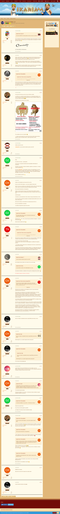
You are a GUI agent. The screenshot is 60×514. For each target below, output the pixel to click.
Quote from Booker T (20, 257)
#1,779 (41, 467)
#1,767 (41, 180)
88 (6, 496)
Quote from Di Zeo (19, 265)
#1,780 (41, 482)
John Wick (13, 23)
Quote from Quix (19, 383)
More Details (54, 512)
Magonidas (20, 169)
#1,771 (41, 278)
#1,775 (41, 366)
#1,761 (41, 30)
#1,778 (41, 415)
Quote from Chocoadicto (20, 213)
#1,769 (41, 226)
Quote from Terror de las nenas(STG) (24, 76)
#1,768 (41, 210)
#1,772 (41, 316)
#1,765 (41, 143)
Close (58, 512)
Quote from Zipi (19, 334)
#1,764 (41, 92)
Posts (3, 41)
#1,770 (41, 254)
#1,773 (41, 331)
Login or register (53, 1)
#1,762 (41, 55)
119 (12, 26)
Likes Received (4, 40)
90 (9, 26)
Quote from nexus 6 (20, 33)
